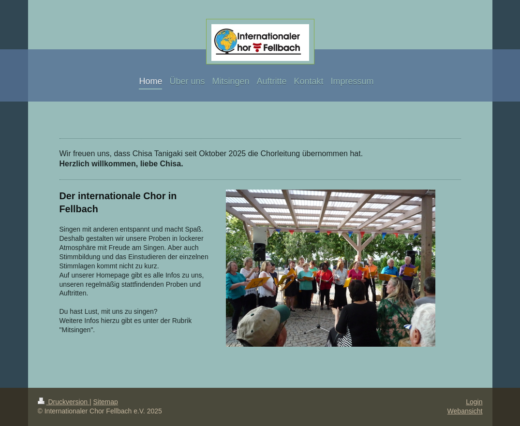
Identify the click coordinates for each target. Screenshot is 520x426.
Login (474, 402)
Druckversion (63, 402)
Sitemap (105, 402)
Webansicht (465, 411)
